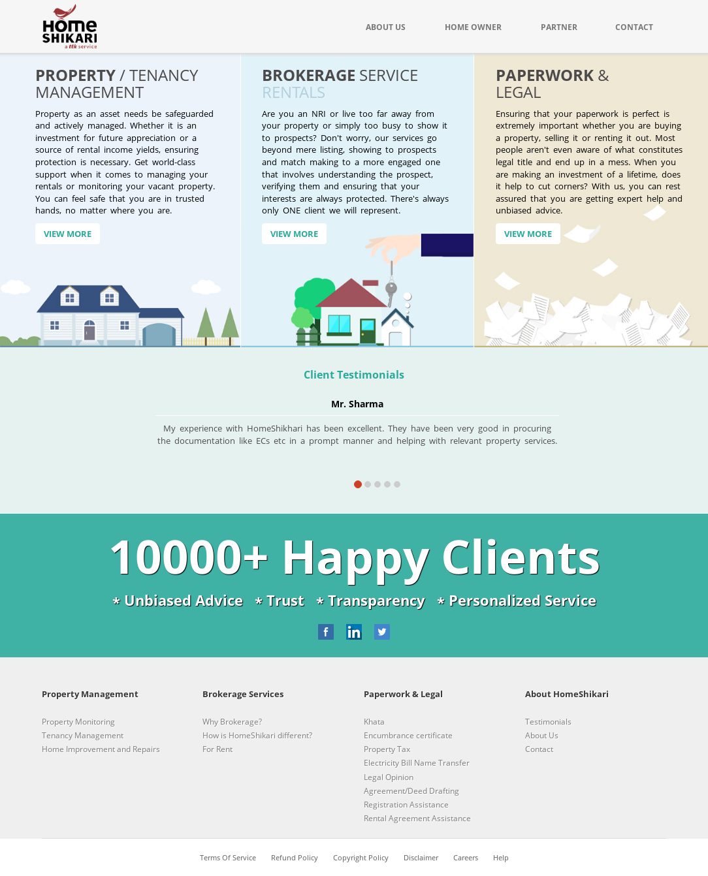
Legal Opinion (388, 777)
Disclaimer (421, 857)
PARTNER (559, 27)
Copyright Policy (361, 857)
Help (501, 857)
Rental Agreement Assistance (417, 818)
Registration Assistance (406, 804)
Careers (465, 857)
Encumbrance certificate (408, 735)
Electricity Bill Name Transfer (417, 762)
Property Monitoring (78, 721)
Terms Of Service (228, 857)
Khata (374, 721)
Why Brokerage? (232, 721)
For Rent (217, 749)
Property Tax (387, 749)
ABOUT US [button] (386, 27)
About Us (541, 735)
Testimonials (548, 721)
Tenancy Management (82, 735)
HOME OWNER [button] (473, 27)
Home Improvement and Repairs (101, 749)
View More (67, 234)
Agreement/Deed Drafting (411, 790)
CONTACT (634, 27)
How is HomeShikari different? (257, 735)
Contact (539, 749)
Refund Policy (294, 857)
